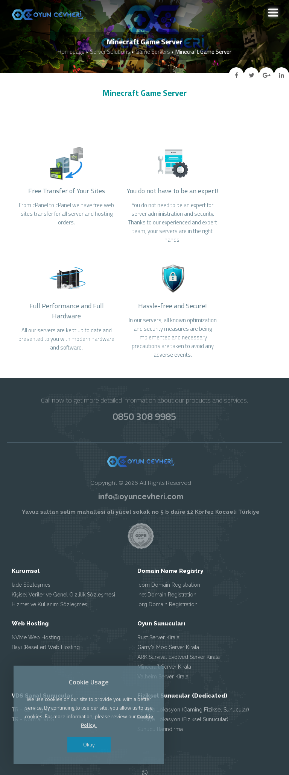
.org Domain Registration (167, 581)
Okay (90, 744)
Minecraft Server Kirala (164, 644)
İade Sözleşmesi (32, 562)
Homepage (71, 52)
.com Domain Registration (168, 562)
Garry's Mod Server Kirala (168, 624)
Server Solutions (110, 52)
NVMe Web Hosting (36, 615)
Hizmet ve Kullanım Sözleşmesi (50, 581)
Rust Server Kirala (158, 615)
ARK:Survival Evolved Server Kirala (178, 634)
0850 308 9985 (144, 393)
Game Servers (152, 52)
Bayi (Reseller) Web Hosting (46, 624)
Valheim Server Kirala (163, 654)
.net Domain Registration (166, 572)
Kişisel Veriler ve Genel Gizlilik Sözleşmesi (63, 572)
